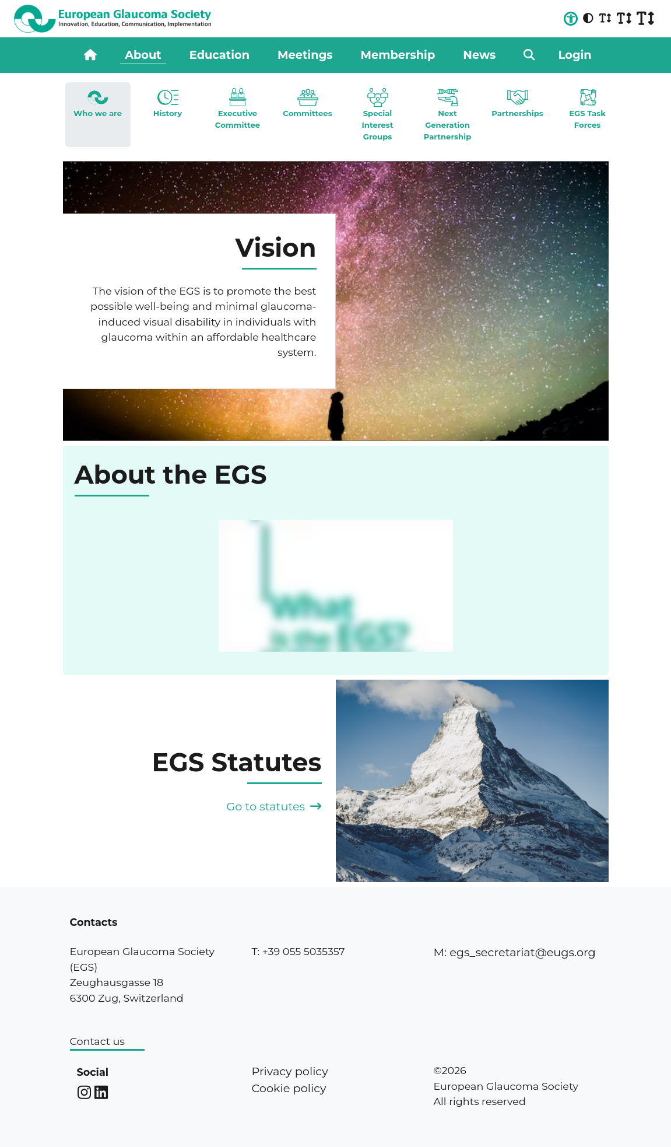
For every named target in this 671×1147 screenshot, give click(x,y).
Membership (398, 55)
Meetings (304, 55)
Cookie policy (288, 1088)
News (479, 55)
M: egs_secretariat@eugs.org (514, 952)
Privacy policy (289, 1071)
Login (575, 55)
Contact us (97, 1041)
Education (219, 55)
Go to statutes (273, 806)
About (143, 55)
